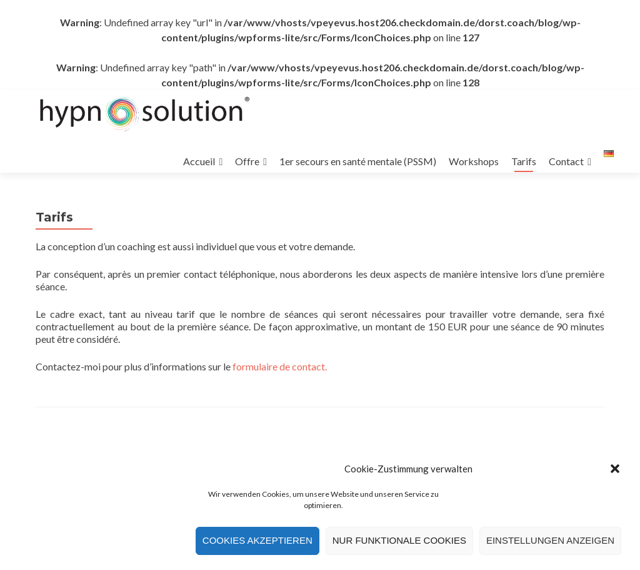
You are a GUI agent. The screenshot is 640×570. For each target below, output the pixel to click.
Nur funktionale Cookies (399, 542)
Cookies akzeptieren (257, 542)
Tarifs (523, 161)
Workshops (474, 161)
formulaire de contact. (279, 366)
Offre (247, 161)
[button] (615, 470)
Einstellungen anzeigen (550, 542)
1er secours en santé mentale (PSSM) (357, 161)
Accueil (199, 161)
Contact (566, 161)
